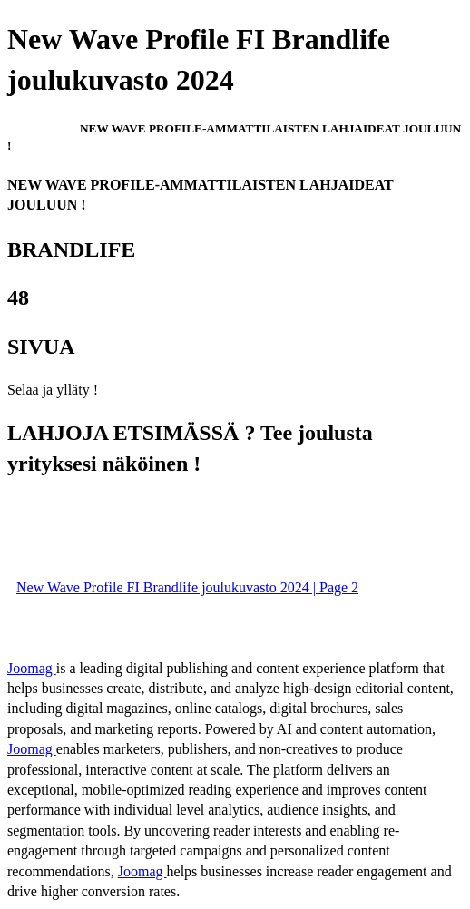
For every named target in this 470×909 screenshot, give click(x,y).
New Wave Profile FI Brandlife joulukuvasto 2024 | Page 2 (187, 587)
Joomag (31, 668)
